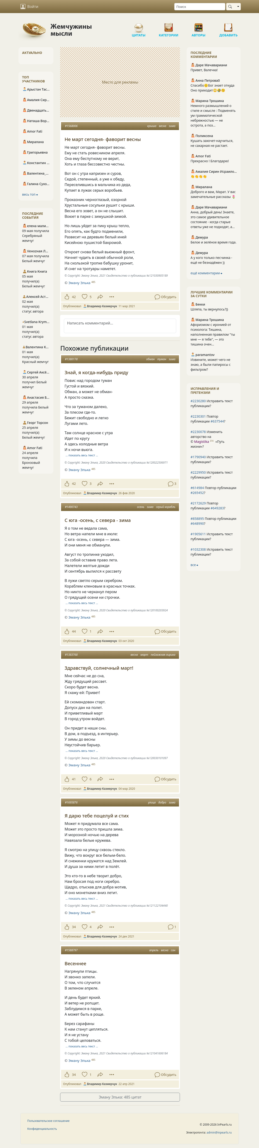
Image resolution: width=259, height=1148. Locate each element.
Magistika (201, 441)
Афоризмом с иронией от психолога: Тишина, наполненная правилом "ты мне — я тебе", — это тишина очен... (212, 334)
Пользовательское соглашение (48, 1121)
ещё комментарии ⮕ (206, 273)
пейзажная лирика (163, 655)
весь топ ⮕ (30, 194)
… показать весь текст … (82, 455)
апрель (153, 950)
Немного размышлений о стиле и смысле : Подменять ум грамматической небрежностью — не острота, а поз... (212, 115)
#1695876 (71, 802)
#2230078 (198, 432)
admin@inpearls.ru (219, 1132)
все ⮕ (194, 565)
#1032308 (198, 549)
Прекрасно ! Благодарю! (209, 161)
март (144, 655)
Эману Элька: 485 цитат (120, 1097)
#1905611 (198, 534)
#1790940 (198, 457)
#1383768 (71, 655)
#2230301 (198, 416)
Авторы (198, 26)
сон (173, 950)
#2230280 (198, 401)
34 (74, 927)
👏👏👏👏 (198, 176)
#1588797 (71, 950)
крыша (151, 126)
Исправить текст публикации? (211, 403)
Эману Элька (79, 282)
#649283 (217, 508)
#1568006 (71, 126)
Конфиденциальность (42, 1129)
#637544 (217, 421)
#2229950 (198, 472)
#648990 (197, 523)
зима (172, 126)
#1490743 (71, 507)
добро (162, 802)
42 (74, 297)
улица (152, 802)
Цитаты (139, 26)
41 (74, 779)
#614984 (197, 488)
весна (162, 126)
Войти (29, 6)
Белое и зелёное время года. (213, 242)
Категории (169, 26)
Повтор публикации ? (207, 418)
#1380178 (71, 359)
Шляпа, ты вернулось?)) (209, 309)
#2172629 (198, 503)
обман (150, 359)
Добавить (228, 26)
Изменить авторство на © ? (207, 439)
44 (74, 631)
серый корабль (165, 507)
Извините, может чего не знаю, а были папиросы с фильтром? (210, 364)
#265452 (197, 492)
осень (140, 507)
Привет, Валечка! (204, 70)
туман (161, 359)
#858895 (197, 518)
